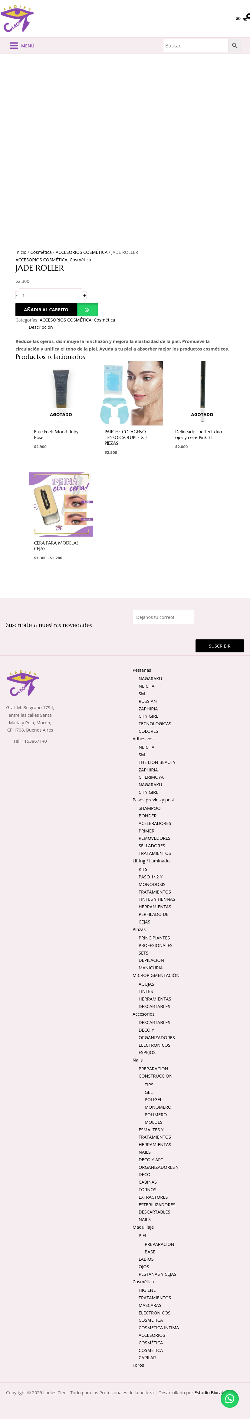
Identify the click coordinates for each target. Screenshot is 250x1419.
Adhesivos (143, 740)
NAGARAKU (150, 680)
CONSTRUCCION (156, 1077)
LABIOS (146, 1260)
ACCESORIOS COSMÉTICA (81, 253)
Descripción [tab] (41, 328)
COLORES (148, 732)
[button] (87, 311)
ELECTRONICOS (154, 1046)
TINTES (146, 992)
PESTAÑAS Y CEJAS (157, 1275)
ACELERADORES (155, 824)
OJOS (144, 1268)
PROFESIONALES (156, 946)
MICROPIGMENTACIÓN (156, 976)
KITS (143, 870)
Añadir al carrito (46, 311)
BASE (150, 1252)
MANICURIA (151, 969)
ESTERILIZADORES (157, 1205)
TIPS (149, 1086)
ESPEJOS (147, 1053)
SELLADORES (152, 847)
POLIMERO (156, 1116)
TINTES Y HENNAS (157, 900)
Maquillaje (143, 1228)
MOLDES (154, 1123)
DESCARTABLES (154, 1007)
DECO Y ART (151, 1161)
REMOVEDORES (154, 839)
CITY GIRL (148, 717)
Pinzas (139, 930)
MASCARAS (150, 1306)
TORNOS (147, 1191)
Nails (138, 1061)
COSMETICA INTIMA (159, 1329)
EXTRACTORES (153, 1198)
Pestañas (142, 671)
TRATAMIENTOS (155, 854)
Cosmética (41, 253)
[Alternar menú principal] (22, 47)
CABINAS (148, 1183)
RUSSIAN (148, 702)
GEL (149, 1093)
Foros (138, 1366)
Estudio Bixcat (208, 1394)
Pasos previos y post (153, 801)
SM (142, 695)
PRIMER (146, 832)
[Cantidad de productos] (50, 296)
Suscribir (219, 647)
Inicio (20, 253)
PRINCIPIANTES (154, 939)
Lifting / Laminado (151, 862)
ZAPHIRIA (148, 709)
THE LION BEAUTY (157, 763)
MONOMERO (158, 1108)
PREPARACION (153, 1069)
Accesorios (143, 1015)
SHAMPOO (150, 809)
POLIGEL (153, 1100)
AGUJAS (146, 985)
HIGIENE (147, 1291)
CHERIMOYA (151, 778)
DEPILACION (151, 961)
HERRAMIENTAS (155, 908)
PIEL (143, 1236)
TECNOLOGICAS (155, 725)
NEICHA (146, 687)
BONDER (147, 817)
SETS (143, 954)
